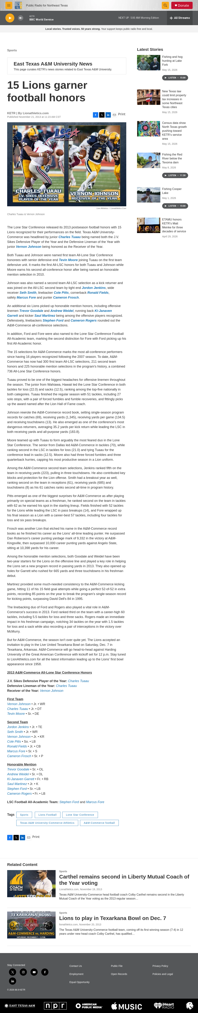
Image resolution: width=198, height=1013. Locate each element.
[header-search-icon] (165, 5)
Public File (117, 966)
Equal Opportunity (79, 982)
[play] (10, 18)
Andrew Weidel (62, 311)
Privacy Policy (160, 966)
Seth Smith (28, 292)
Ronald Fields (98, 292)
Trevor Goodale (31, 311)
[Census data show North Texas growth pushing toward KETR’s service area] (148, 136)
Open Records (119, 974)
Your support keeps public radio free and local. (99, 28)
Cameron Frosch (66, 297)
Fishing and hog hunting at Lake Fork (172, 67)
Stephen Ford (53, 320)
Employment (76, 974)
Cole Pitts (61, 292)
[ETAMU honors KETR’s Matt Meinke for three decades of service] (148, 232)
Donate (183, 5)
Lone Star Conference (80, 814)
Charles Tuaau (69, 237)
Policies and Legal (162, 974)
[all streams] (180, 18)
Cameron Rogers (84, 320)
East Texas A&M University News (53, 64)
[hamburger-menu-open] (8, 5)
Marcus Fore (26, 297)
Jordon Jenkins (94, 288)
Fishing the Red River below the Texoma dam (172, 165)
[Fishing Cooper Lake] (148, 202)
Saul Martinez (44, 315)
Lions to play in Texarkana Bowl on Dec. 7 (112, 918)
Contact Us (75, 966)
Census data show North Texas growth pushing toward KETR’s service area (174, 138)
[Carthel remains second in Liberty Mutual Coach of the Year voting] (31, 883)
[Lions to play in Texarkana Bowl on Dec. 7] (31, 925)
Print (121, 114)
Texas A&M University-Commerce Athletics (47, 822)
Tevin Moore (68, 260)
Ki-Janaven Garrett (20, 779)
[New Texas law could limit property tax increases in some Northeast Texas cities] (148, 104)
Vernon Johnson (28, 246)
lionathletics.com (68, 924)
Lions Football (48, 814)
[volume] (21, 18)
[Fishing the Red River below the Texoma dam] (148, 167)
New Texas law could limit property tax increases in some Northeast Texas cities (174, 106)
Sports (12, 50)
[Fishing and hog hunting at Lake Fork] (148, 70)
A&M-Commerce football (99, 822)
